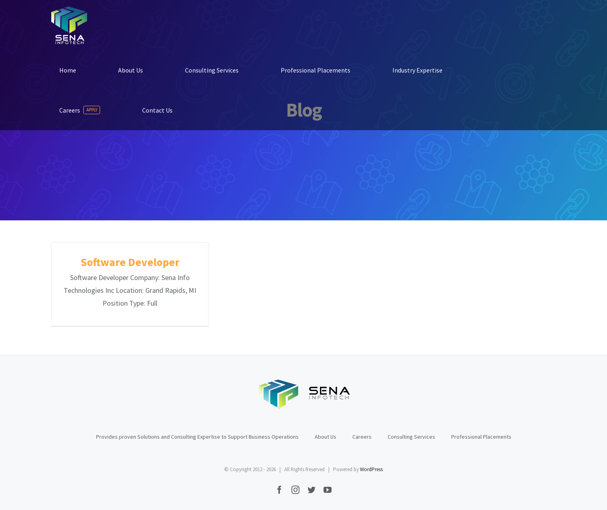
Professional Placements (481, 436)
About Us (325, 436)
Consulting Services (411, 436)
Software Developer (129, 262)
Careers (362, 436)
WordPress (371, 469)
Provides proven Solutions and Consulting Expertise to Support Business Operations (197, 436)
